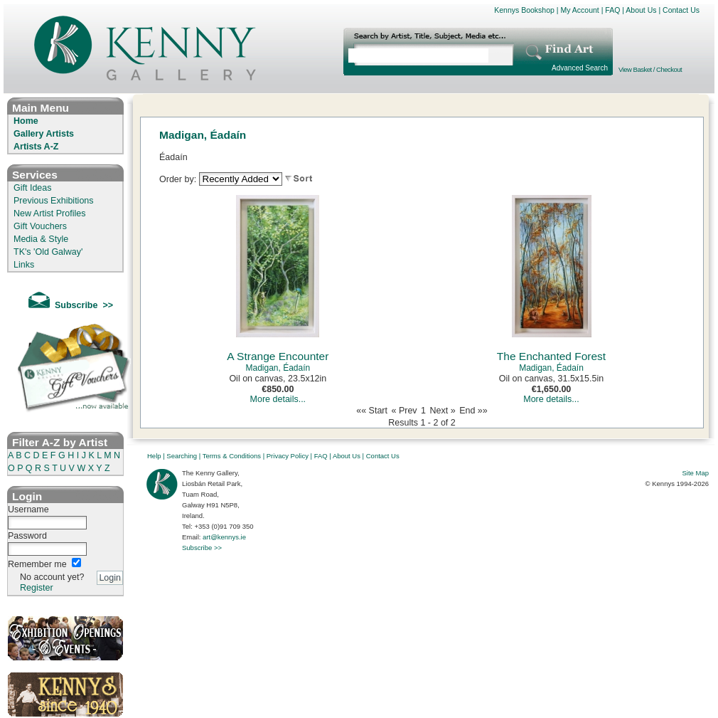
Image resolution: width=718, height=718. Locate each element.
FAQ (612, 10)
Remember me (37, 564)
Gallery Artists (44, 134)
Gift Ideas (33, 188)
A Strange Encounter (277, 356)
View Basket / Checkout (650, 69)
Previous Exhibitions (54, 201)
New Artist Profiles (49, 213)
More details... (278, 399)
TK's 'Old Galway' (48, 252)
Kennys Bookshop (524, 10)
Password (27, 536)
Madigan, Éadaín (277, 368)
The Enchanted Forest (551, 356)
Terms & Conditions (232, 456)
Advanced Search (580, 68)
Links (24, 265)
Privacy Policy (288, 456)
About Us (641, 10)
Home (26, 121)
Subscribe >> (202, 547)
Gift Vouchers (40, 226)
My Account (579, 10)
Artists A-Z (36, 147)
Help (154, 456)
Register (36, 588)
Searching (181, 456)
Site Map (695, 473)
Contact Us (681, 10)
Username (28, 509)
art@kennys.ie (224, 537)
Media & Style (41, 239)
